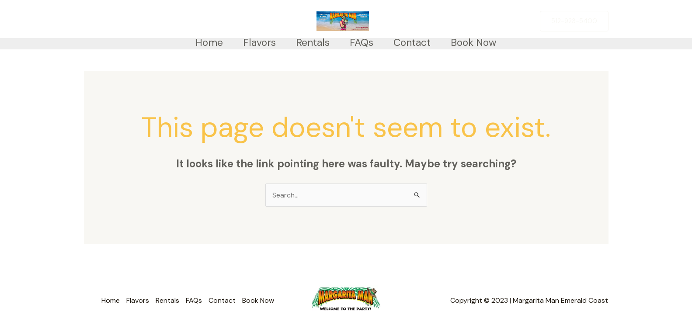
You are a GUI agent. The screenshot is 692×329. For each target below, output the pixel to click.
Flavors (259, 42)
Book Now (474, 42)
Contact (412, 42)
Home (209, 42)
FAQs (361, 42)
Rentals (313, 42)
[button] (574, 21)
